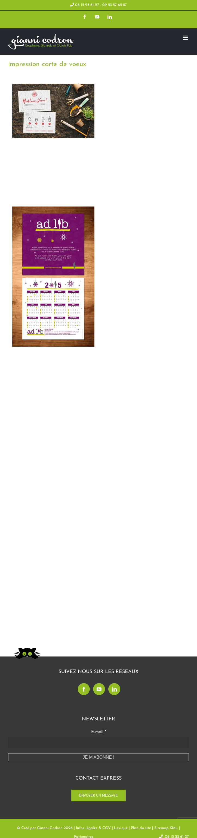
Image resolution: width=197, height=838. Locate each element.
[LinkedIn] (114, 689)
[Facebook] (84, 689)
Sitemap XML (166, 828)
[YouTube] (99, 689)
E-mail (98, 732)
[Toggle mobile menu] (186, 37)
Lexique (121, 828)
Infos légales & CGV (93, 828)
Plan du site (141, 828)
